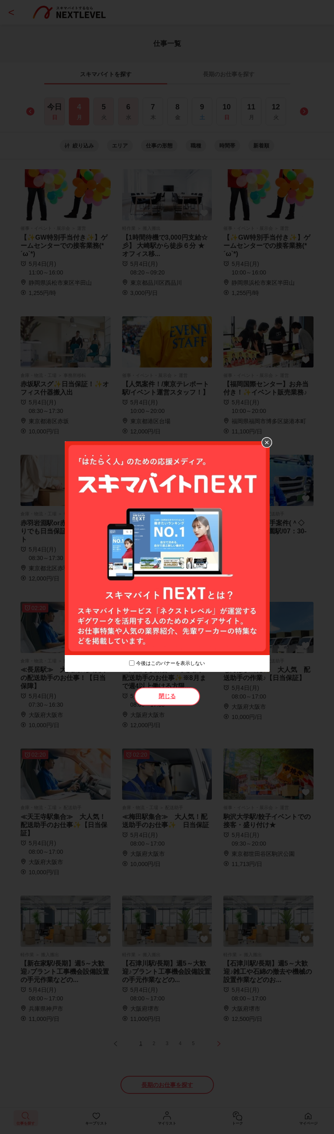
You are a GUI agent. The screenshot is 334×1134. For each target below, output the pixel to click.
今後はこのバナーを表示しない (170, 663)
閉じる (167, 696)
